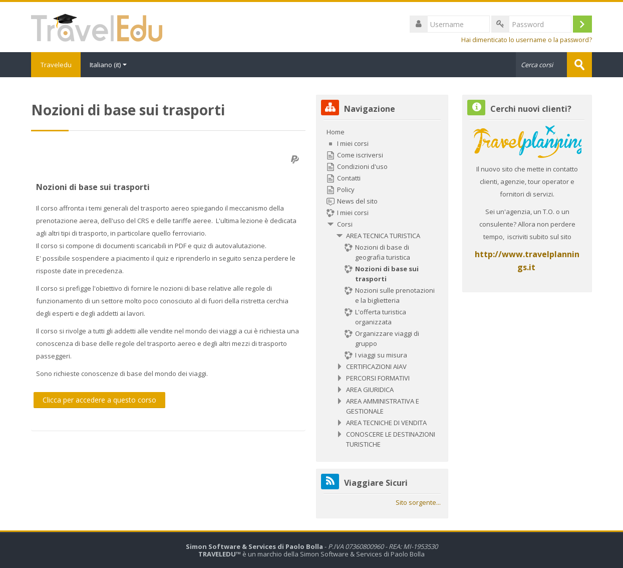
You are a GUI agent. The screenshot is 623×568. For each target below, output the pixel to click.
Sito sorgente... (418, 502)
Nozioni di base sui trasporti (93, 187)
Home (336, 131)
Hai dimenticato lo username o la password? (526, 40)
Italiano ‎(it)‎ (109, 64)
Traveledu (56, 64)
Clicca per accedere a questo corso (99, 400)
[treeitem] (382, 288)
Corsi (345, 224)
